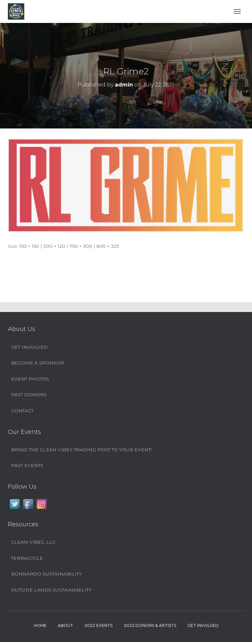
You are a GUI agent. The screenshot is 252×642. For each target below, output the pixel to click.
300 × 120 (54, 246)
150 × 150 (29, 246)
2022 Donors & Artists (150, 625)
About (65, 625)
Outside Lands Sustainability (51, 590)
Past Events (27, 465)
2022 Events (98, 625)
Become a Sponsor (37, 363)
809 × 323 (107, 246)
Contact (22, 411)
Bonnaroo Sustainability (46, 574)
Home (40, 625)
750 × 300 (81, 246)
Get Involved (29, 347)
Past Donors (29, 395)
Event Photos (30, 379)
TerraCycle (27, 558)
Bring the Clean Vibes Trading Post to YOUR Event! (81, 450)
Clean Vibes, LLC (33, 542)
